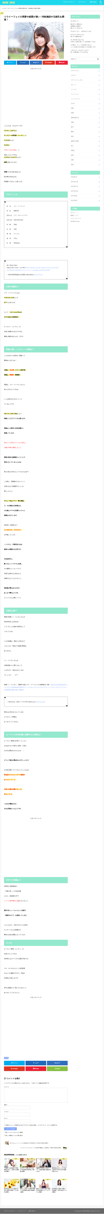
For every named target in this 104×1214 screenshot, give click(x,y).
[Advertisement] (36, 82)
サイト (6, 1118)
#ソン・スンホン (28, 687)
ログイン (73, 211)
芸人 (72, 145)
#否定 (16, 689)
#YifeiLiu (43, 267)
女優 (7, 1058)
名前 (5, 1105)
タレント (73, 84)
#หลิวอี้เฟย (18, 270)
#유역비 (49, 267)
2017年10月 (74, 189)
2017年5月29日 (40, 702)
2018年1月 (74, 175)
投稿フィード (74, 214)
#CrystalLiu (55, 267)
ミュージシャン (75, 98)
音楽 (72, 163)
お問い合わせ (93, 2)
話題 (72, 158)
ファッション (75, 94)
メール (6, 1112)
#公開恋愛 (7, 689)
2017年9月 (74, 194)
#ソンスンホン (38, 687)
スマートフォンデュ (77, 80)
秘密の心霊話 (75, 140)
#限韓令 (21, 689)
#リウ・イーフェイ (50, 687)
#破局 (12, 689)
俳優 (72, 112)
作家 (72, 107)
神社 (72, 135)
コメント (6, 1087)
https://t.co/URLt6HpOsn (58, 684)
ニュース (73, 89)
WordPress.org (75, 220)
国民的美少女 (75, 117)
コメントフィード (76, 217)
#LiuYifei (38, 267)
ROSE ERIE (8, 2)
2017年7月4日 (38, 274)
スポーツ (73, 75)
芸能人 (73, 149)
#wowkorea (15, 687)
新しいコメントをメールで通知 (14, 1132)
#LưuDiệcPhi (11, 270)
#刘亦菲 (32, 267)
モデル (73, 103)
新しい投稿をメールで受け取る (14, 1135)
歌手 (72, 126)
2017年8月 (74, 199)
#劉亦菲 (27, 267)
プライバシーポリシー (69, 2)
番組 (72, 131)
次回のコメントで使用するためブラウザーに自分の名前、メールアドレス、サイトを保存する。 (32, 1125)
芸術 (72, 154)
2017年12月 (74, 180)
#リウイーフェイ (27, 270)
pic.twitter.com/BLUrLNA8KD (41, 270)
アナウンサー (75, 70)
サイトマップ (82, 2)
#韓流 (21, 687)
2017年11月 (74, 185)
